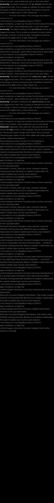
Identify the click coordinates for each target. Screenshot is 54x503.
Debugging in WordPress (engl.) (39, 136)
